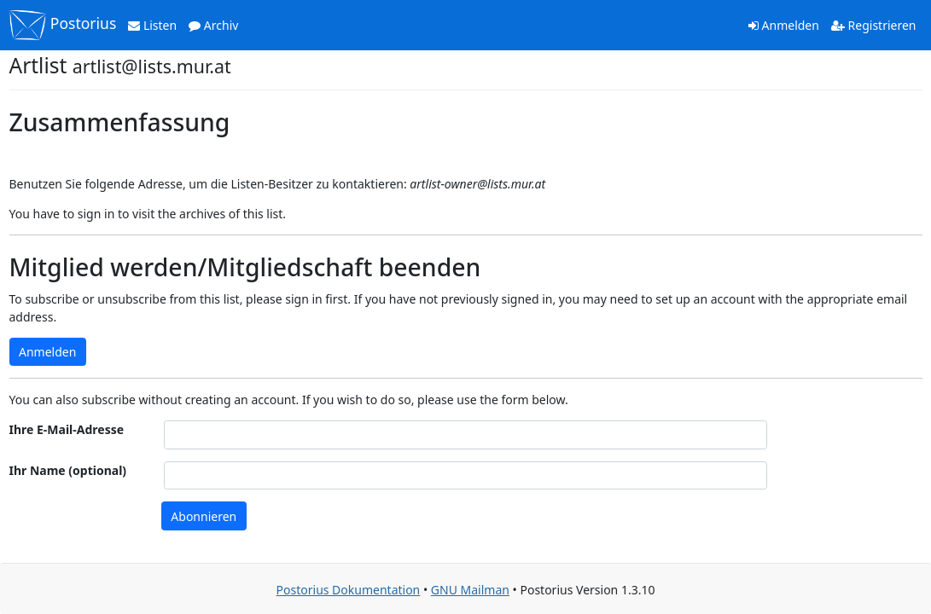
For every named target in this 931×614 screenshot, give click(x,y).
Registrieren (873, 25)
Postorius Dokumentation (348, 590)
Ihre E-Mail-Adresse (67, 429)
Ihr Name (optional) (68, 470)
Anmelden (783, 25)
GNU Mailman (470, 590)
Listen (152, 25)
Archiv (213, 25)
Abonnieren (203, 516)
